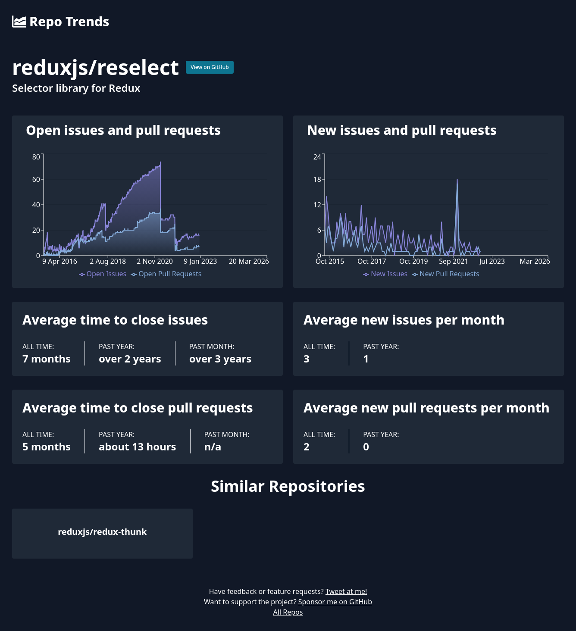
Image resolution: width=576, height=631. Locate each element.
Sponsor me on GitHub (335, 601)
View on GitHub (210, 67)
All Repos (288, 612)
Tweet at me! (346, 591)
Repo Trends (60, 21)
